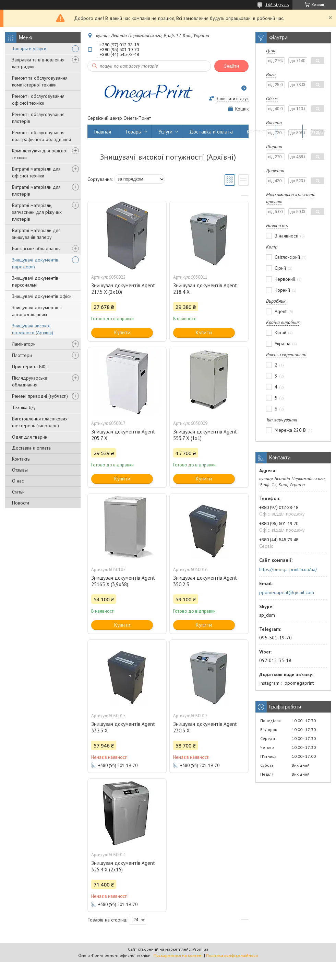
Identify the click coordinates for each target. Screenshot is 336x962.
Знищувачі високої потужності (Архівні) (32, 329)
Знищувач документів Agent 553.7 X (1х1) (205, 434)
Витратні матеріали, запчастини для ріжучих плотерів (37, 212)
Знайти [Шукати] (231, 66)
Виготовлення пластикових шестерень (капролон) (40, 422)
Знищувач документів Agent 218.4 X (205, 288)
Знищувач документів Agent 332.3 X (123, 727)
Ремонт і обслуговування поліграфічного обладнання (41, 135)
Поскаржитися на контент (178, 955)
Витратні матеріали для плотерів (36, 190)
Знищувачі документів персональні (35, 281)
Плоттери (22, 355)
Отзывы (20, 470)
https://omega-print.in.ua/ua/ (288, 569)
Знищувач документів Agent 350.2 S (205, 581)
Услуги (165, 131)
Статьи (18, 492)
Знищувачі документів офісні (42, 296)
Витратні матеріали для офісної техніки (36, 172)
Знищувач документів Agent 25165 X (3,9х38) (123, 581)
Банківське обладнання (36, 248)
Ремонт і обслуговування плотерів (38, 117)
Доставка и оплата (31, 448)
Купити (122, 332)
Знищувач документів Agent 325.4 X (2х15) (123, 866)
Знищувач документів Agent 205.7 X (123, 434)
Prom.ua (200, 949)
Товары (133, 131)
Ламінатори (24, 344)
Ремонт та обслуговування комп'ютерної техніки (40, 81)
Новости (20, 503)
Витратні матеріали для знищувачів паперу (36, 233)
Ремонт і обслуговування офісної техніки (38, 99)
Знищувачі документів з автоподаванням (37, 310)
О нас (18, 481)
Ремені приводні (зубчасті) (40, 396)
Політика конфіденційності (232, 955)
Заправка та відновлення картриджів (38, 63)
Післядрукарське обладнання (29, 381)
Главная (102, 131)
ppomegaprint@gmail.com (286, 592)
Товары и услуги (29, 48)
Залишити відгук (232, 99)
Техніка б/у (24, 407)
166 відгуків (277, 4)
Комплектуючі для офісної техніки (40, 154)
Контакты (21, 459)
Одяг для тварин (29, 437)
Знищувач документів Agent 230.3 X (205, 727)
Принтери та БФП (30, 366)
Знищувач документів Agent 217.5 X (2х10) (123, 288)
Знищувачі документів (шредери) (35, 263)
